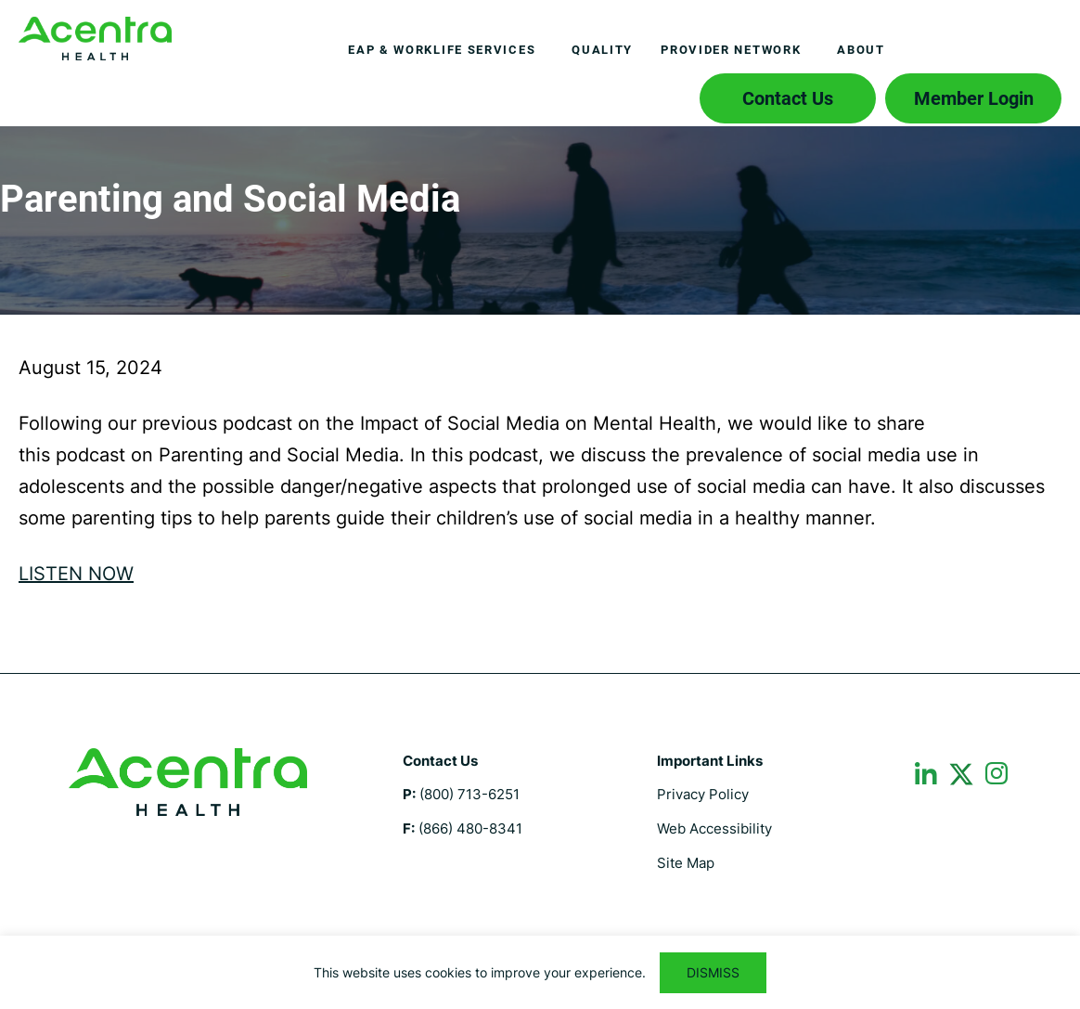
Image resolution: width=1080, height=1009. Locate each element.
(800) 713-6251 (469, 794)
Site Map (685, 863)
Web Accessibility (714, 828)
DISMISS (713, 972)
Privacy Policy (703, 794)
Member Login (974, 98)
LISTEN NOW (76, 574)
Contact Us (787, 98)
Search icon (658, 93)
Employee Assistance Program (95, 38)
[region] (540, 972)
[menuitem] (446, 50)
